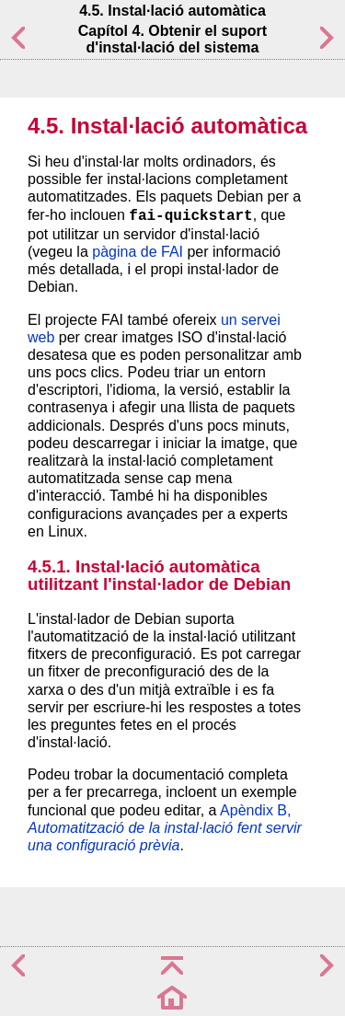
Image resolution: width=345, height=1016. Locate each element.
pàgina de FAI (137, 252)
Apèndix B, (165, 827)
